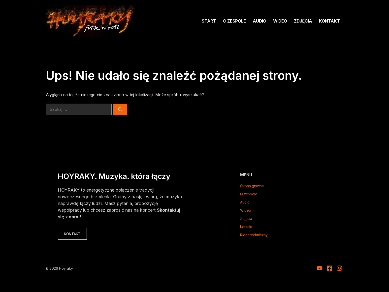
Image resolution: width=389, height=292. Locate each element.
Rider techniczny (254, 235)
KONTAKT (72, 234)
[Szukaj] (120, 109)
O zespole (234, 21)
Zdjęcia (303, 21)
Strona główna (252, 186)
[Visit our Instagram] (320, 268)
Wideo (280, 21)
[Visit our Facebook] (329, 268)
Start (209, 21)
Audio (259, 21)
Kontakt (329, 21)
